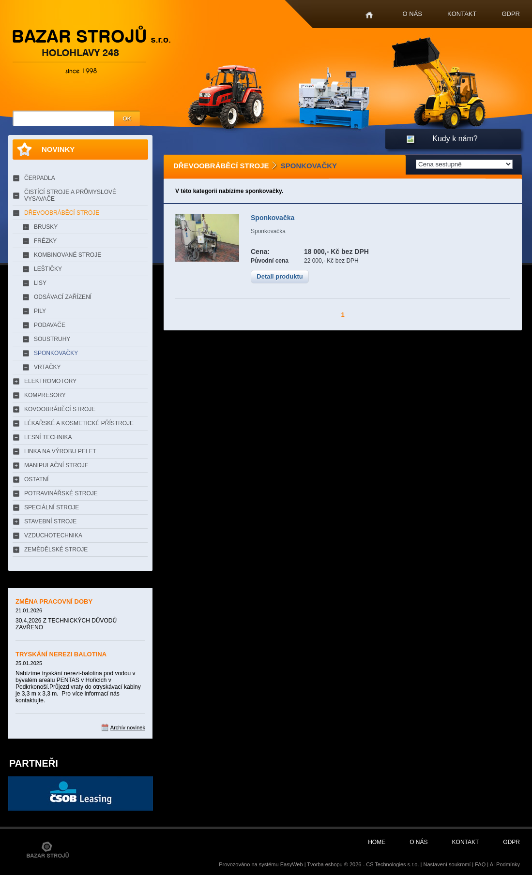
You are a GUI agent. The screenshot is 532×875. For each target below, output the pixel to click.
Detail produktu (280, 276)
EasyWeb (291, 864)
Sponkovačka (272, 218)
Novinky (58, 149)
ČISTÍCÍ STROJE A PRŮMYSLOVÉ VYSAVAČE (70, 195)
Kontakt (461, 13)
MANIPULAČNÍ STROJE (56, 465)
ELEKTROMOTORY (50, 381)
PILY (40, 311)
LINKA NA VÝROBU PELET (60, 451)
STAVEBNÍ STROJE (50, 521)
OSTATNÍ (36, 479)
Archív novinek (127, 727)
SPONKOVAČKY (56, 353)
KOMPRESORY (45, 395)
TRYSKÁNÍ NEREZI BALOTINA (60, 654)
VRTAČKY (47, 367)
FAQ (480, 864)
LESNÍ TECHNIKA (48, 437)
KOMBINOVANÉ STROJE (67, 255)
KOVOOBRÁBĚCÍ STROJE (59, 409)
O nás (412, 13)
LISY (40, 283)
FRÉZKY (45, 240)
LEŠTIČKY (48, 269)
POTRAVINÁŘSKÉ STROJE (61, 493)
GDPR (511, 13)
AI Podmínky (505, 864)
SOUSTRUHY (52, 339)
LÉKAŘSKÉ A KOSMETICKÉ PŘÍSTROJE (79, 423)
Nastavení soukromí (447, 864)
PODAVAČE (49, 325)
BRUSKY (46, 226)
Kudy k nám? (454, 138)
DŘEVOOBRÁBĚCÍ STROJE (61, 212)
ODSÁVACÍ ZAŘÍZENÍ (62, 297)
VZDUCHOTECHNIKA (53, 535)
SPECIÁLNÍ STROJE (51, 507)
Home (369, 15)
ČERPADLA (39, 178)
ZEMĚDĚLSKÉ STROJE (56, 549)
